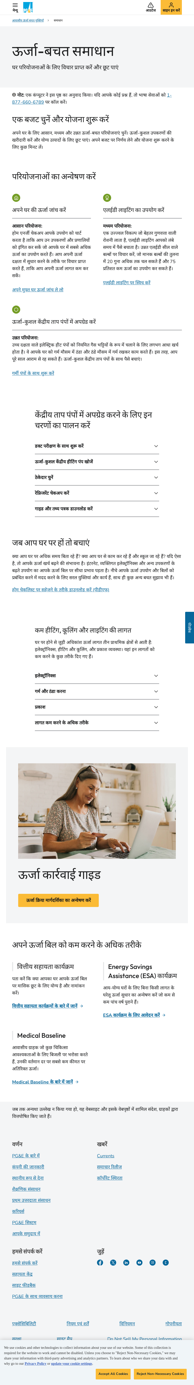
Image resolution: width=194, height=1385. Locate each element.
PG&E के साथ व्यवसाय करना (37, 1296)
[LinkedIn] (126, 1263)
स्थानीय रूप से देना (28, 1178)
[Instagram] (153, 1263)
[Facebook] (100, 1263)
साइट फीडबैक (24, 1285)
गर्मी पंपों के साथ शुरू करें (33, 373)
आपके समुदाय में (26, 1234)
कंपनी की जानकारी (28, 1167)
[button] (15, 7)
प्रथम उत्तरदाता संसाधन (31, 1200)
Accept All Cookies (113, 1375)
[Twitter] (113, 1263)
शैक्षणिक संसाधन (26, 1189)
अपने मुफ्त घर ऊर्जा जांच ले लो (37, 290)
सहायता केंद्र (22, 1274)
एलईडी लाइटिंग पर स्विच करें (126, 283)
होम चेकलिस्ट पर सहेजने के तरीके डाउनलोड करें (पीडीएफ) (60, 590)
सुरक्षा (16, 1339)
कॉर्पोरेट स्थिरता (110, 1178)
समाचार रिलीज (109, 1167)
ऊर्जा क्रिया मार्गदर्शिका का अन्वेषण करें (58, 900)
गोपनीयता (173, 1324)
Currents (105, 1156)
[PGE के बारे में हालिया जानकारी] (166, 1263)
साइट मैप (64, 1339)
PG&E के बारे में (26, 1156)
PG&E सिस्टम (24, 1223)
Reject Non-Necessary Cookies (160, 1375)
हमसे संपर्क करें (24, 1263)
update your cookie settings (71, 1365)
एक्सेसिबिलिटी (24, 1324)
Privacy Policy (35, 1365)
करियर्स (18, 1211)
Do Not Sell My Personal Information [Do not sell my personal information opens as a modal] (144, 1339)
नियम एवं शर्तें (78, 1324)
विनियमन (127, 1324)
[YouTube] (139, 1263)
